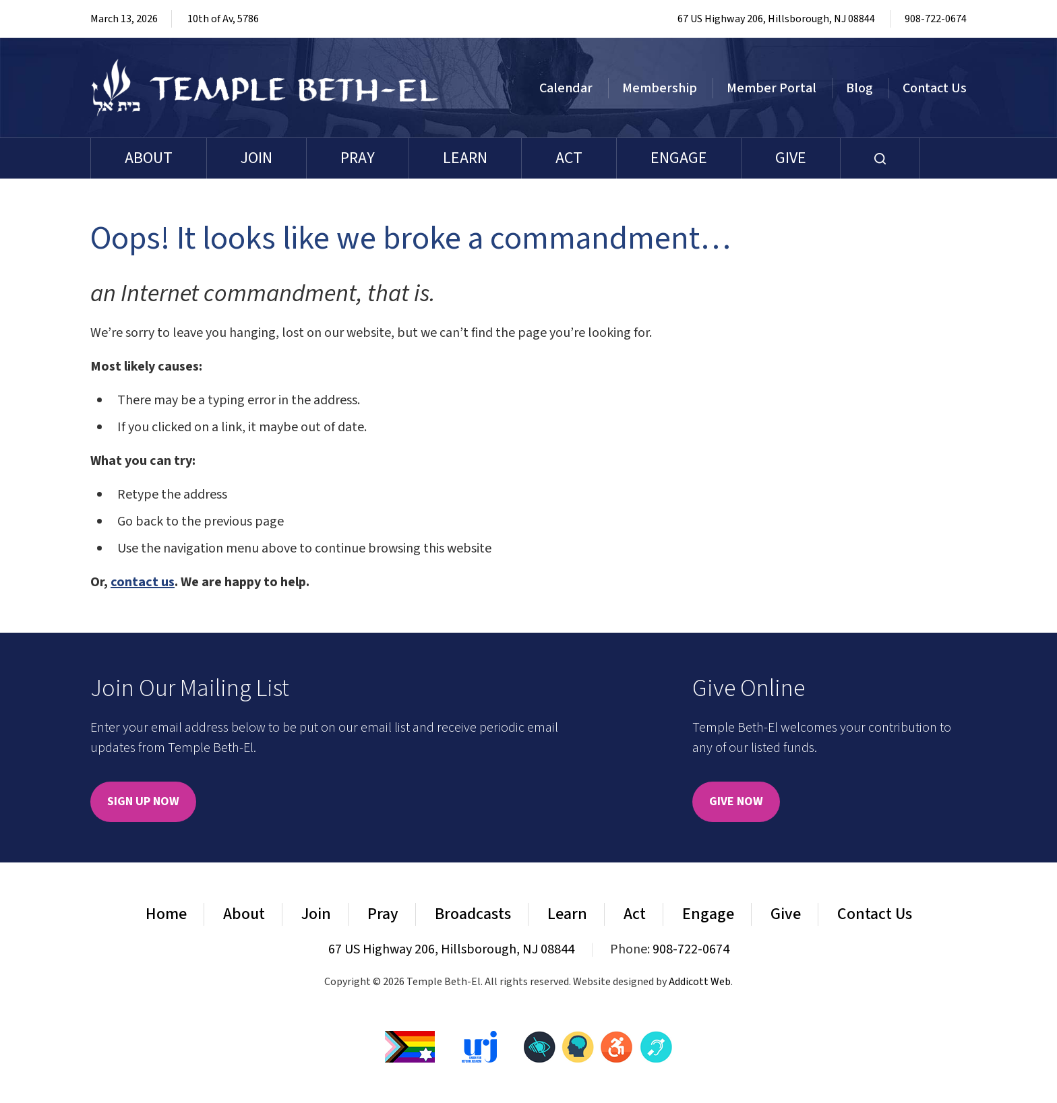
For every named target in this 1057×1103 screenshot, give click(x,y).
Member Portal (771, 88)
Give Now (736, 801)
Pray (357, 158)
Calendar (566, 88)
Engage (679, 158)
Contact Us (935, 88)
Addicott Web (700, 981)
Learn (465, 158)
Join (256, 158)
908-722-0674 (936, 18)
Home (166, 914)
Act (568, 158)
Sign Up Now (143, 801)
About (149, 158)
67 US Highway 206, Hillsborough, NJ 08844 (776, 18)
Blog (859, 88)
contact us (143, 582)
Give (790, 158)
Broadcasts (473, 914)
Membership (659, 88)
